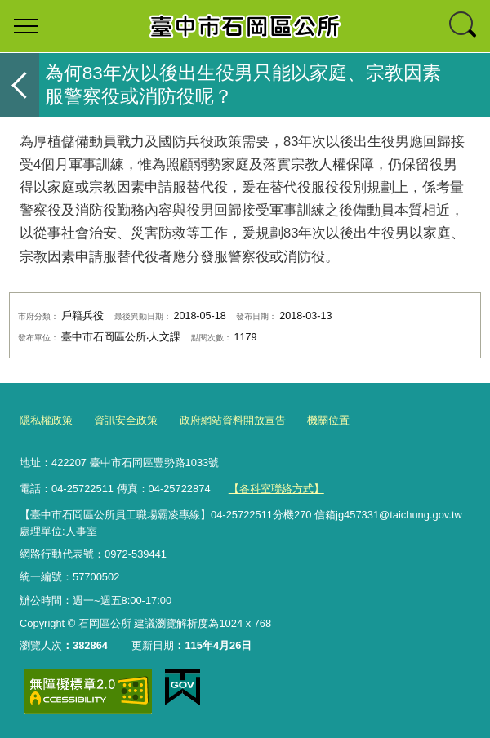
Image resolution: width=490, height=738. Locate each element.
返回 (19, 85)
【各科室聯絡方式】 (276, 488)
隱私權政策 (46, 420)
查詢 (464, 26)
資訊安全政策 (126, 420)
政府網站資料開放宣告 (233, 420)
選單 (26, 26)
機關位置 (328, 420)
